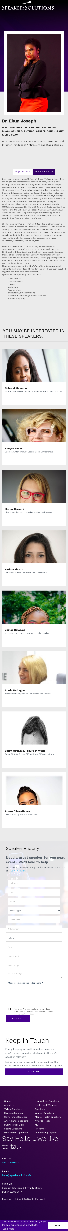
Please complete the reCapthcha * (25, 983)
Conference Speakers (15, 1117)
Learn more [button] (8, 1229)
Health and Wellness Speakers (46, 1107)
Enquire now (23, 172)
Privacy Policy (32, 1011)
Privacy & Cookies (23, 1199)
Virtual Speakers (13, 1109)
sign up (34, 1072)
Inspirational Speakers (47, 1101)
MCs (37, 1124)
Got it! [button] (58, 1225)
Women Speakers (44, 1113)
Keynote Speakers (13, 1113)
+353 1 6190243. (18, 870)
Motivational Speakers (16, 1132)
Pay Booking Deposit (46, 1132)
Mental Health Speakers (48, 1117)
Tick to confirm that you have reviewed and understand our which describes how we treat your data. (33, 1011)
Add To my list (44, 172)
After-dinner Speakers (16, 1120)
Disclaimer (6, 1199)
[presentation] (29, 991)
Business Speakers (14, 1124)
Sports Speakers (13, 1128)
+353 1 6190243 (10, 1162)
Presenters (41, 1128)
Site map (39, 1199)
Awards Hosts (42, 1120)
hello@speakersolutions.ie (16, 1175)
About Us (9, 1105)
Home (7, 1101)
